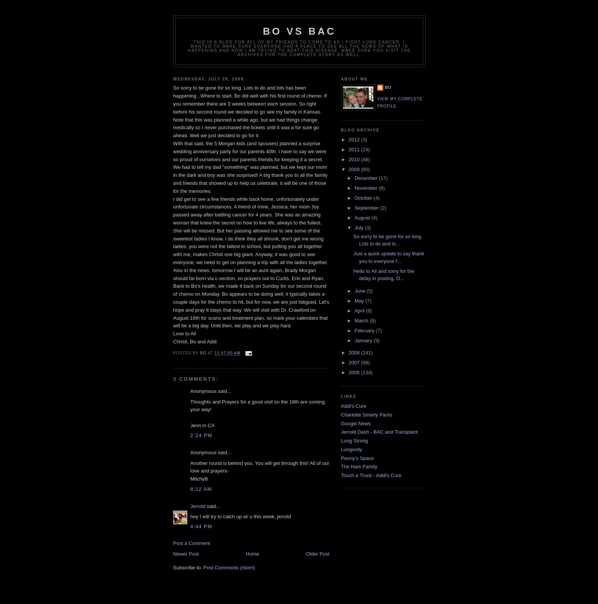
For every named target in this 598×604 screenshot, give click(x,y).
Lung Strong (354, 441)
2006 (355, 372)
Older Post (318, 554)
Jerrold (198, 506)
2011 (355, 149)
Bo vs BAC (299, 31)
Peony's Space (357, 458)
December (367, 178)
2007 (355, 362)
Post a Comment (191, 543)
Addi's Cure (354, 406)
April (360, 311)
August (363, 218)
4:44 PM (201, 526)
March (362, 321)
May (360, 301)
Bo (388, 87)
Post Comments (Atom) (229, 567)
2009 (355, 169)
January (364, 340)
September (367, 208)
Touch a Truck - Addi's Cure (371, 475)
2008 (355, 353)
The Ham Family (359, 466)
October (364, 198)
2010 (355, 159)
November (367, 188)
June (361, 291)
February (365, 330)
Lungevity (351, 449)
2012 (355, 140)
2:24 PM (201, 435)
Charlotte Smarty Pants (366, 415)
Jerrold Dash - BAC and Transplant (379, 432)
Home (252, 554)
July (360, 228)
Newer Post (186, 554)
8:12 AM (201, 489)
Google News (356, 423)
